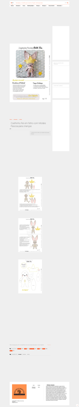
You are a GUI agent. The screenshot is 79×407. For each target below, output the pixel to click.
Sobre (39, 387)
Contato (39, 385)
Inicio (12, 5)
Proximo (49, 344)
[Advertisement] (39, 16)
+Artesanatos (59, 5)
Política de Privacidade (33, 387)
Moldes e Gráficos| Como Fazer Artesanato (29, 3)
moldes (20, 119)
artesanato (15, 119)
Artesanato (18, 5)
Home (11, 119)
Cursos (24, 5)
